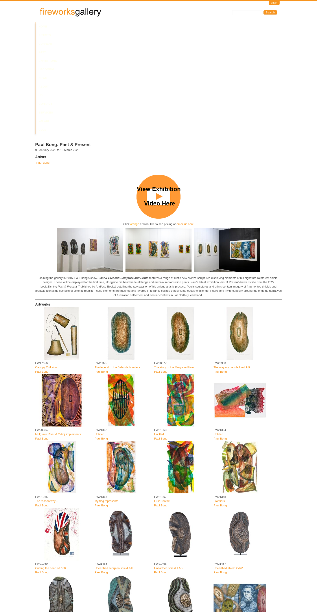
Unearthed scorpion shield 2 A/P (55, 531)
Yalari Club (216, 26)
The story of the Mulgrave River (174, 264)
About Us (158, 26)
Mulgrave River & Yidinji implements (58, 331)
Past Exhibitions (100, 26)
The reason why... (46, 398)
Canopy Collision (46, 264)
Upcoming (125, 26)
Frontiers (219, 398)
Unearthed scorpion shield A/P (114, 465)
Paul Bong (43, 59)
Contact (177, 26)
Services (195, 26)
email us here (185, 121)
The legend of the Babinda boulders (117, 264)
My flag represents (106, 398)
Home (43, 26)
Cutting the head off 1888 (51, 465)
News (142, 26)
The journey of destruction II (53, 598)
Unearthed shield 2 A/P (228, 465)
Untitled (99, 331)
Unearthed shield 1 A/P (168, 465)
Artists (58, 26)
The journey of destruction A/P (233, 531)
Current (75, 26)
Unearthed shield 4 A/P (168, 531)
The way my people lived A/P (232, 264)
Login (274, 2)
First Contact (162, 398)
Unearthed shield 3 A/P (109, 531)
